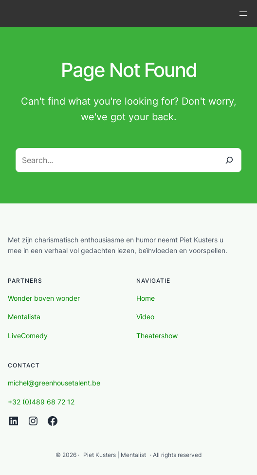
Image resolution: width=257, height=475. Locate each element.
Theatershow (157, 335)
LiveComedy (28, 335)
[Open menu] (243, 13)
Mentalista (24, 316)
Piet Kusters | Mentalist (114, 454)
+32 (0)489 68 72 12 (41, 402)
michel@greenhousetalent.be (54, 383)
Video (145, 316)
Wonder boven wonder (44, 298)
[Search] (229, 160)
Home (145, 298)
